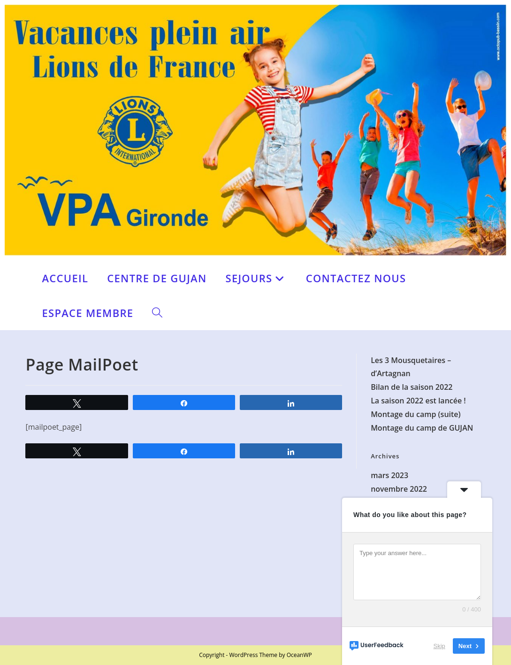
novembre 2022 (399, 489)
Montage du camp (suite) (416, 414)
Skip (439, 646)
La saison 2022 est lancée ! (418, 400)
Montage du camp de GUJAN (422, 428)
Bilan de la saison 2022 (411, 387)
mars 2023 (389, 475)
